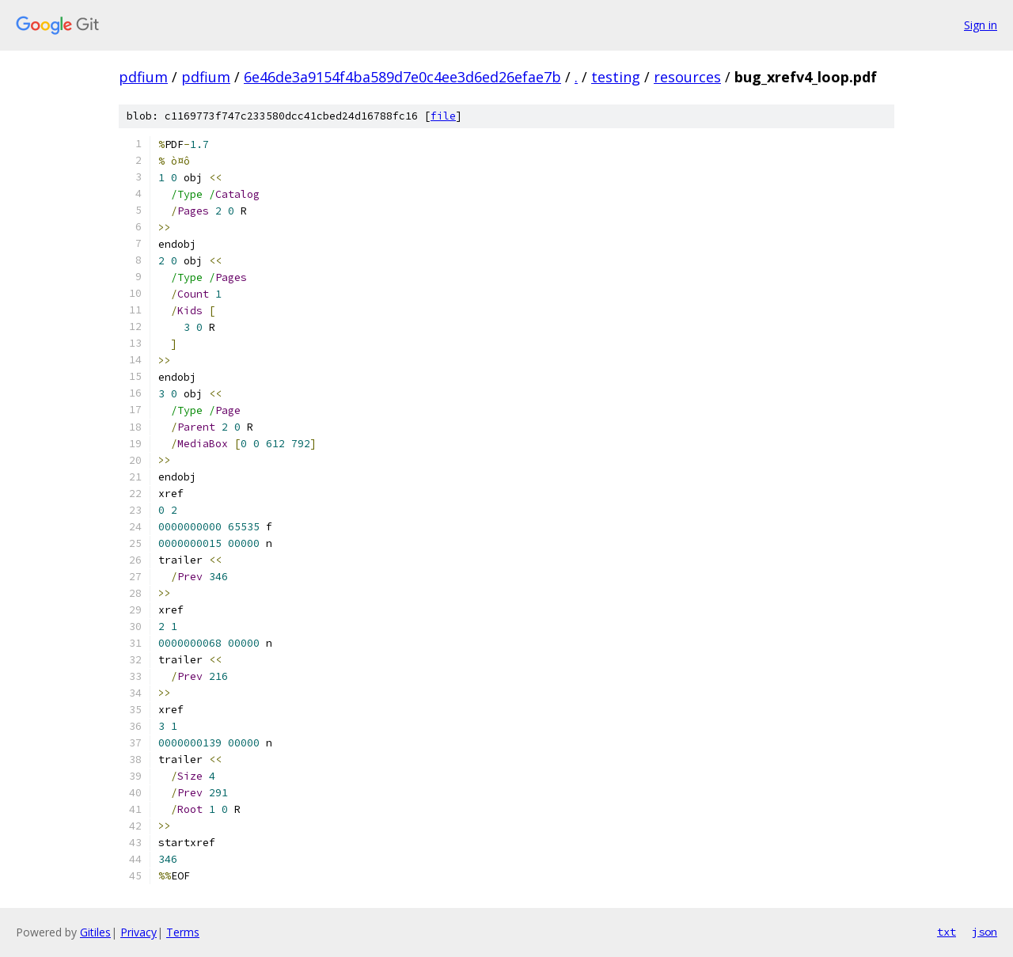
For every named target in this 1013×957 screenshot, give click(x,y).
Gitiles (95, 932)
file (443, 116)
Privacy (138, 932)
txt (946, 932)
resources (687, 76)
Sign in (980, 24)
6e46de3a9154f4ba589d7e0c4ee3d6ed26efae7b (402, 76)
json (984, 932)
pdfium (143, 76)
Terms (182, 932)
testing (615, 76)
